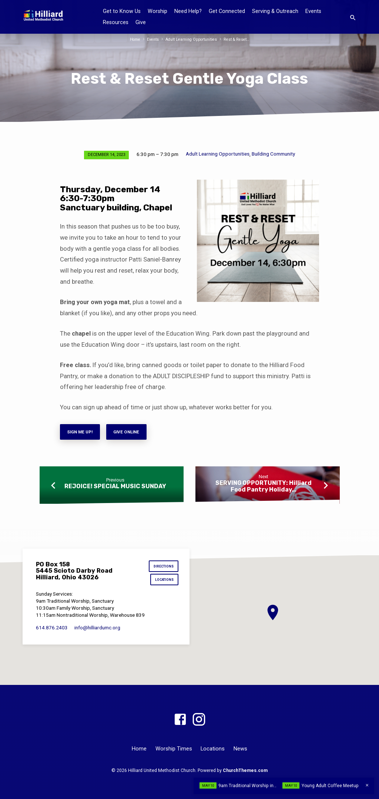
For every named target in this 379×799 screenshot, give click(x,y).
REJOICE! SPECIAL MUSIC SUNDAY (115, 487)
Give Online (131, 432)
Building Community (273, 154)
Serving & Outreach (275, 11)
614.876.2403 (52, 629)
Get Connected (227, 11)
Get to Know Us (122, 11)
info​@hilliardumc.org (97, 629)
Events (313, 11)
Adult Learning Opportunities (191, 39)
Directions (162, 567)
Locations (163, 581)
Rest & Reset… (238, 39)
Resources (115, 22)
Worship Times (173, 748)
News (240, 748)
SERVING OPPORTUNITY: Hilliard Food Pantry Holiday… (263, 487)
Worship (157, 11)
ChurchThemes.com (245, 770)
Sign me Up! (81, 432)
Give (140, 22)
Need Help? (188, 11)
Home (133, 39)
